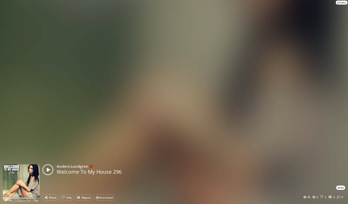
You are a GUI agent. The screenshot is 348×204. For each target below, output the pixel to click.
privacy (341, 2)
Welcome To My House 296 (89, 171)
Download (104, 197)
